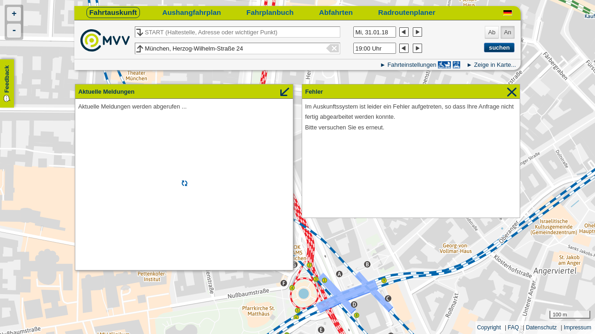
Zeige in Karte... (495, 64)
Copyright (489, 327)
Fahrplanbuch (270, 12)
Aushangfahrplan (191, 12)
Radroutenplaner (407, 12)
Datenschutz (541, 327)
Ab (492, 32)
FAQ (513, 327)
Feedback (6, 79)
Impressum (577, 327)
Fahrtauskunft (113, 12)
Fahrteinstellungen (411, 64)
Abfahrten (336, 12)
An (507, 32)
